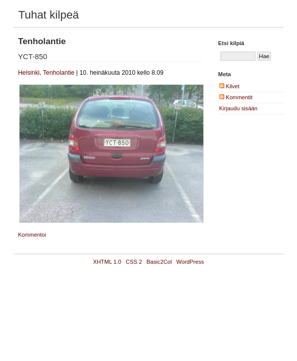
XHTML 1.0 (107, 262)
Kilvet (229, 86)
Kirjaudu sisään (238, 108)
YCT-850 (32, 57)
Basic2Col (159, 262)
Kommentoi (32, 235)
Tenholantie (59, 72)
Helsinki (29, 72)
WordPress (190, 262)
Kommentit (236, 97)
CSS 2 (134, 262)
